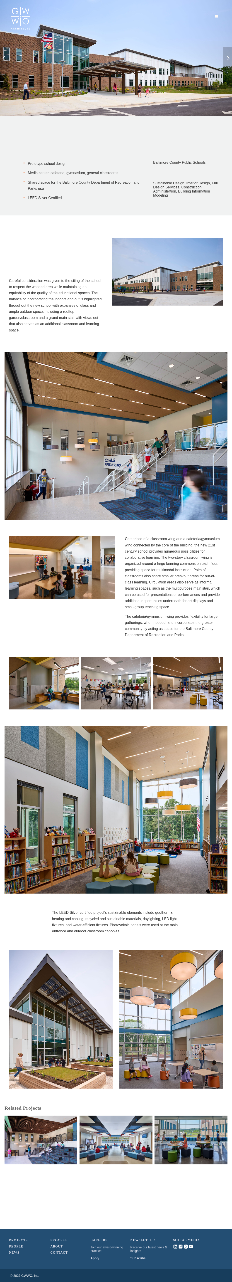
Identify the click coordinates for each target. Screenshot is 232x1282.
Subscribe (138, 1258)
